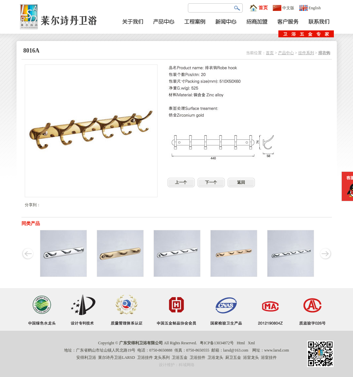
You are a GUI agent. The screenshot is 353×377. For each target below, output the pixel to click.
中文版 (283, 8)
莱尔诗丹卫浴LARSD (116, 357)
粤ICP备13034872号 (217, 343)
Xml (251, 343)
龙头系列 (162, 357)
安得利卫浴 (86, 357)
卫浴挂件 (145, 357)
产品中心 (286, 53)
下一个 (211, 182)
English (310, 8)
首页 (258, 8)
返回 (241, 182)
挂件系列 (306, 53)
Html (241, 343)
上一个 (181, 182)
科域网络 (186, 364)
